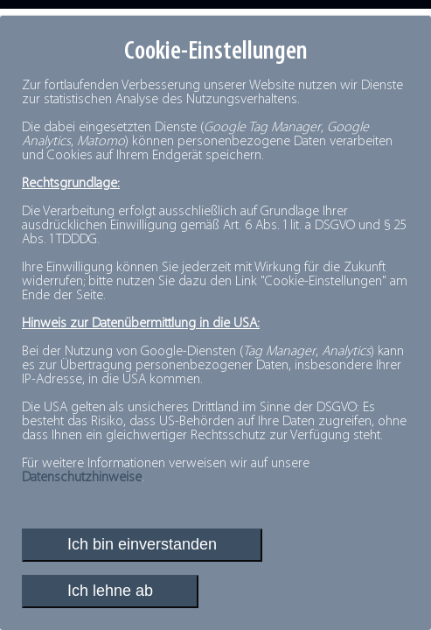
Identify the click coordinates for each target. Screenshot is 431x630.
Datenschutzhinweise (82, 478)
